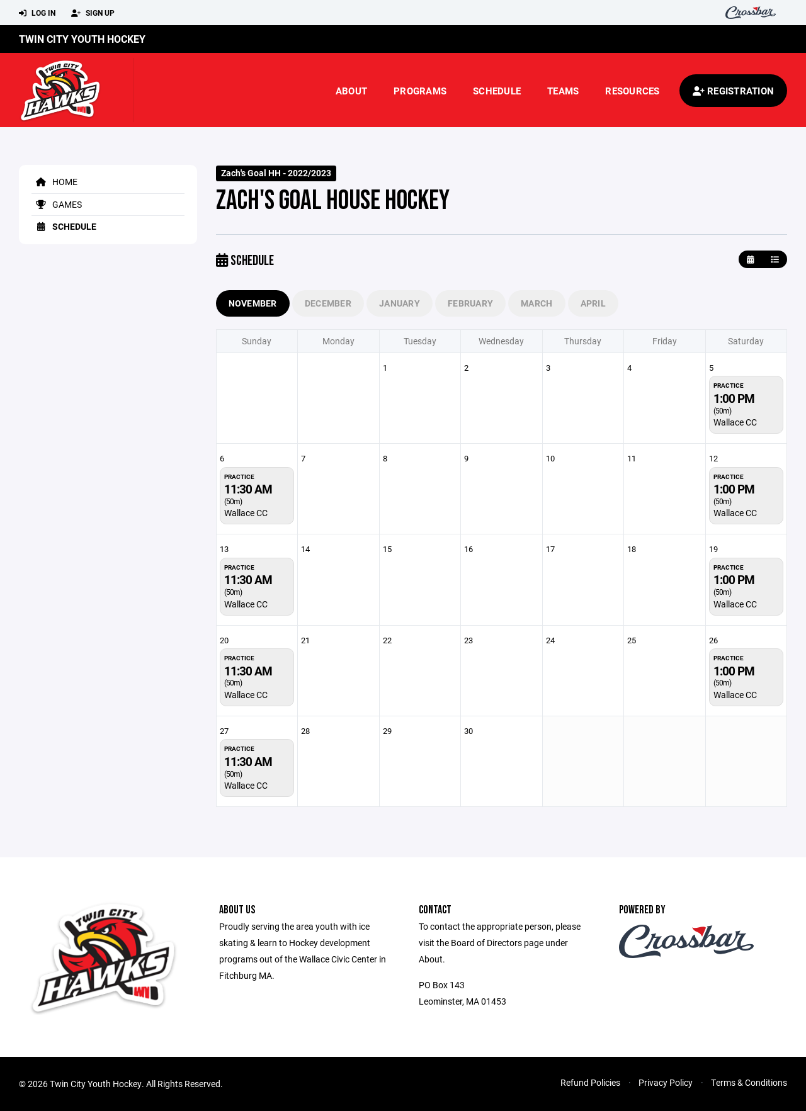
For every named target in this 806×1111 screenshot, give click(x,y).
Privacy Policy (666, 1082)
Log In (37, 13)
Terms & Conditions (749, 1082)
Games (56, 204)
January (399, 303)
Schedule (497, 90)
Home (54, 182)
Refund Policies (590, 1082)
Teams (563, 90)
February (470, 303)
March (536, 303)
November (253, 303)
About (351, 90)
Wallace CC (735, 422)
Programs (420, 90)
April (593, 303)
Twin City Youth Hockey (82, 38)
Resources (632, 90)
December (328, 303)
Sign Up (93, 13)
